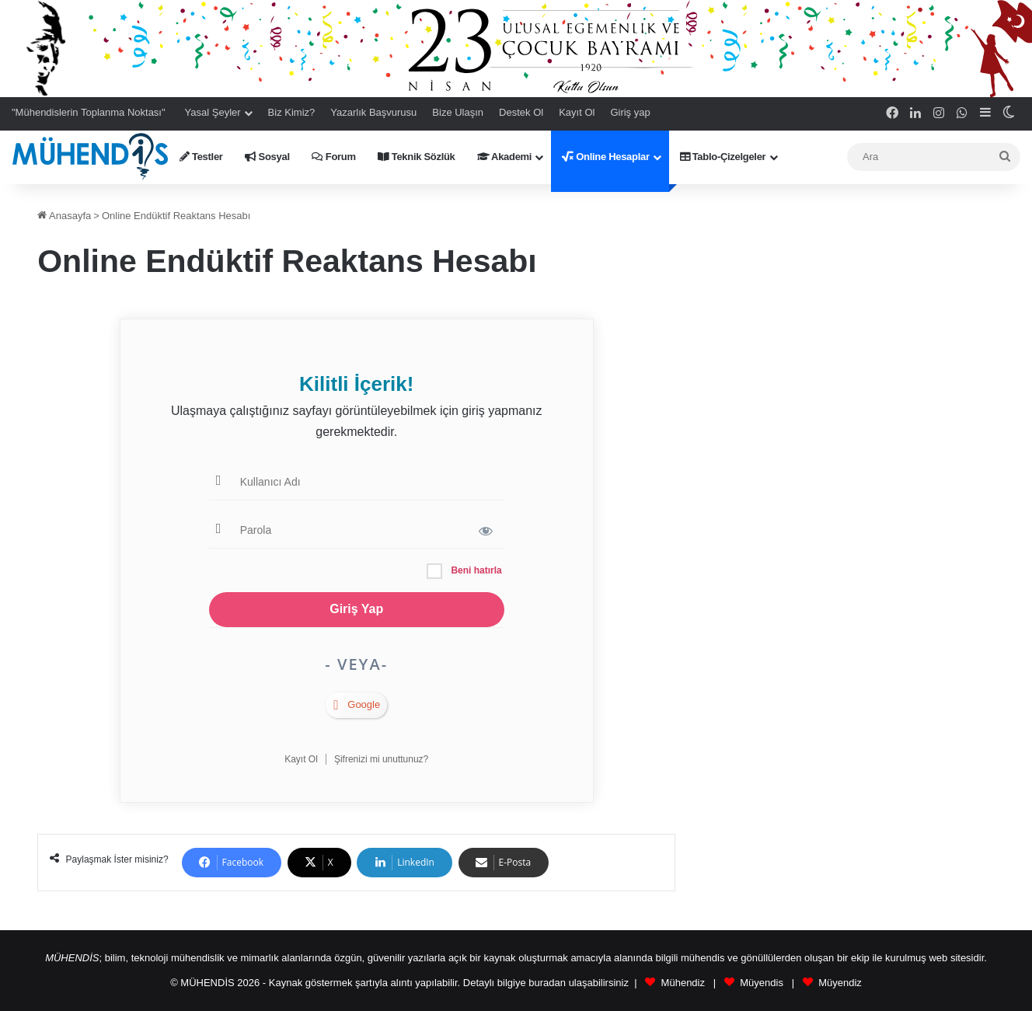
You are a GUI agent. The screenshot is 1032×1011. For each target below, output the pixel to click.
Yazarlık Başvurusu (373, 112)
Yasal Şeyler (213, 112)
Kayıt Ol (576, 112)
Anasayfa (64, 215)
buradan (547, 982)
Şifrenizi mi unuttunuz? (381, 759)
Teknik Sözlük (416, 156)
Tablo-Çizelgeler (723, 156)
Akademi (504, 156)
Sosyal (267, 156)
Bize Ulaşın (457, 112)
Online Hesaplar (606, 156)
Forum (334, 156)
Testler (201, 156)
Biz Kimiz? (292, 112)
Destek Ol (521, 112)
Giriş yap (630, 112)
